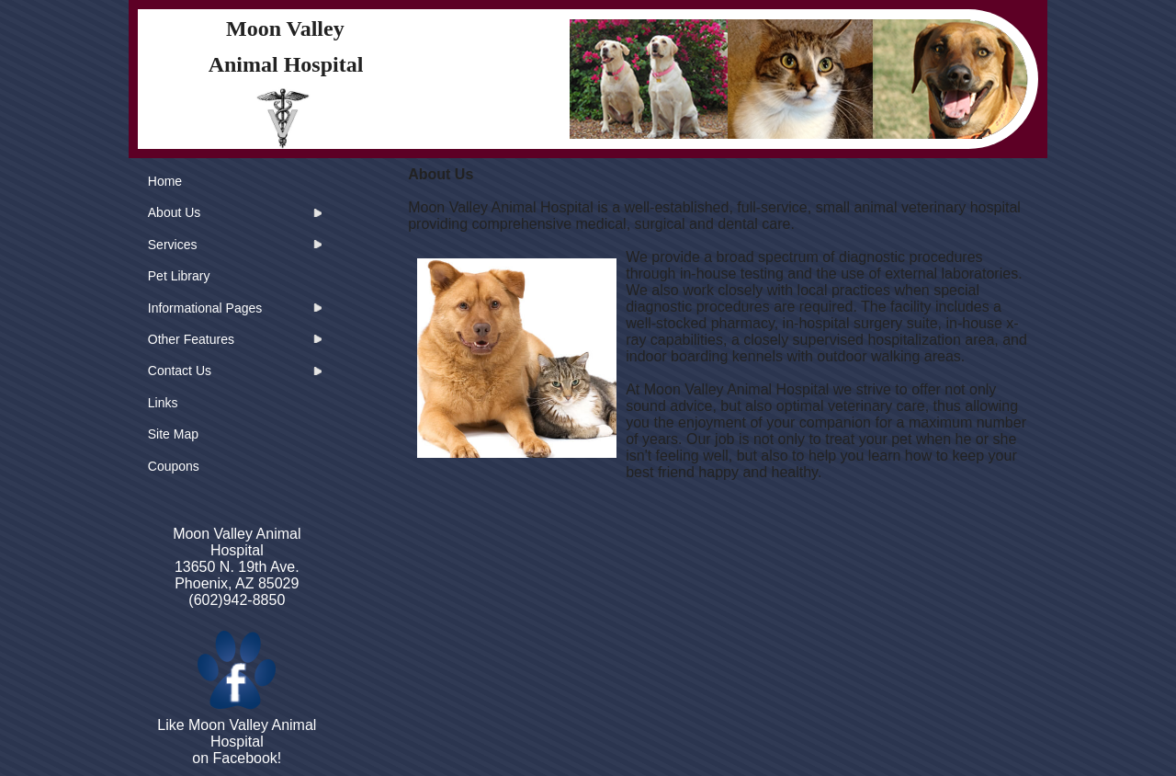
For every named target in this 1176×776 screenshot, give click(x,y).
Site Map (173, 434)
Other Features (191, 339)
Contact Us (179, 370)
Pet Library (179, 275)
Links (163, 402)
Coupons (173, 466)
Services (173, 244)
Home (165, 181)
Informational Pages (205, 308)
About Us (174, 212)
